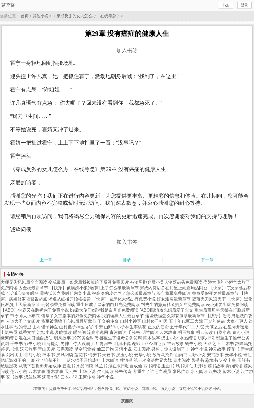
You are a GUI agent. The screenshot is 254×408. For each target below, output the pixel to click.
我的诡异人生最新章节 (123, 315)
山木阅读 (110, 360)
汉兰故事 (32, 377)
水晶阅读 (187, 338)
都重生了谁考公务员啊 (120, 338)
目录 (126, 260)
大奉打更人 (237, 321)
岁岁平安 (94, 327)
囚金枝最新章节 (33, 288)
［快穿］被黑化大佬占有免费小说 (124, 299)
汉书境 (215, 371)
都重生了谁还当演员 (152, 371)
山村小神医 (130, 321)
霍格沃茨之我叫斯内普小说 (65, 293)
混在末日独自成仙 (35, 338)
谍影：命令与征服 (149, 343)
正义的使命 (108, 321)
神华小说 (199, 349)
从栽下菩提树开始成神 (40, 366)
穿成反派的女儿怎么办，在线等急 (86, 16)
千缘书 (134, 332)
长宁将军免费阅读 (174, 293)
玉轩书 (243, 360)
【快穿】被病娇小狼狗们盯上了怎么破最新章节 (94, 288)
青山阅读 (46, 349)
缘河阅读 (9, 338)
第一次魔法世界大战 (153, 360)
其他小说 (41, 16)
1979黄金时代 (85, 338)
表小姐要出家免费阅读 (227, 304)
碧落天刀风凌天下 (209, 299)
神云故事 (175, 343)
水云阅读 (199, 371)
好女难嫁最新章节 (174, 299)
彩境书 (211, 360)
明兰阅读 (150, 332)
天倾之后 (213, 327)
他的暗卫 (22, 327)
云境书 (68, 366)
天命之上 (211, 343)
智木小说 (230, 371)
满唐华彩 (50, 377)
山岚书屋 (9, 332)
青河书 (106, 343)
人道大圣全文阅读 (23, 321)
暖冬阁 (79, 332)
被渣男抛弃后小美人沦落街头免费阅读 (166, 282)
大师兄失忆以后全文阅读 (24, 282)
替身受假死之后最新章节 (215, 293)
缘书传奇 (123, 371)
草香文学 (27, 332)
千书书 (16, 343)
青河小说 (240, 332)
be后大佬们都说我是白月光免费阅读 (104, 310)
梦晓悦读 (63, 332)
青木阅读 (181, 360)
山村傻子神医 (155, 321)
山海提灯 (50, 343)
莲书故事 (216, 366)
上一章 (46, 260)
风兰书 (100, 366)
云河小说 (123, 349)
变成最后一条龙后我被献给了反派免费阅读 (88, 282)
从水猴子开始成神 (83, 360)
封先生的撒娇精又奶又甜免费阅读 (173, 304)
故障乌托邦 (163, 354)
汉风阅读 (64, 354)
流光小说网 (97, 332)
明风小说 (206, 338)
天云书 (108, 354)
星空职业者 (84, 349)
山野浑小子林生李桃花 (125, 327)
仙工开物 (105, 349)
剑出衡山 (14, 354)
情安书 (94, 354)
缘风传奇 (180, 371)
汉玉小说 (124, 354)
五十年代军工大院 (186, 321)
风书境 (12, 349)
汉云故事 (28, 349)
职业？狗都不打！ (48, 360)
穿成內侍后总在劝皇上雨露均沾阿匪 (174, 288)
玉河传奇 (86, 377)
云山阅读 (141, 349)
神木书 (48, 354)
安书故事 (215, 354)
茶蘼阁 (8, 5)
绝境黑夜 (9, 366)
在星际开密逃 (236, 327)
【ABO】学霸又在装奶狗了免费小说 (35, 310)
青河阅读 (118, 332)
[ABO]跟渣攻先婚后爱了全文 (167, 310)
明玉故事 (186, 332)
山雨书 (181, 354)
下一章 (207, 260)
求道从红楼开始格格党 (69, 299)
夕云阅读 (105, 371)
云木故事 (168, 332)
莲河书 (126, 360)
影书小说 (32, 343)
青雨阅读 (234, 366)
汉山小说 (169, 338)
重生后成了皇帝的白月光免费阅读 (108, 304)
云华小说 (142, 354)
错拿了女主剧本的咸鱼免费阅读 (70, 315)
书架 (226, 5)
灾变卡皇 (227, 360)
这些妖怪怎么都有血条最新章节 (175, 315)
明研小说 (197, 354)
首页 (25, 16)
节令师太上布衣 (25, 315)
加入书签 (127, 50)
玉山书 (167, 366)
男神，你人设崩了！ (79, 343)
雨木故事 (151, 338)
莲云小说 (18, 371)
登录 (244, 5)
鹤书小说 (193, 343)
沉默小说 (45, 332)
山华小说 (222, 332)
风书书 (197, 360)
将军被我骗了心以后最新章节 (68, 321)
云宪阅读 (64, 349)
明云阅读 (204, 332)
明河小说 (122, 343)
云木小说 (68, 377)
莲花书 (233, 349)
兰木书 (227, 343)
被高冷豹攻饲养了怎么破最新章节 (124, 293)
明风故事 (62, 338)
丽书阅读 (151, 366)
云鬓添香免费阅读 (58, 304)
